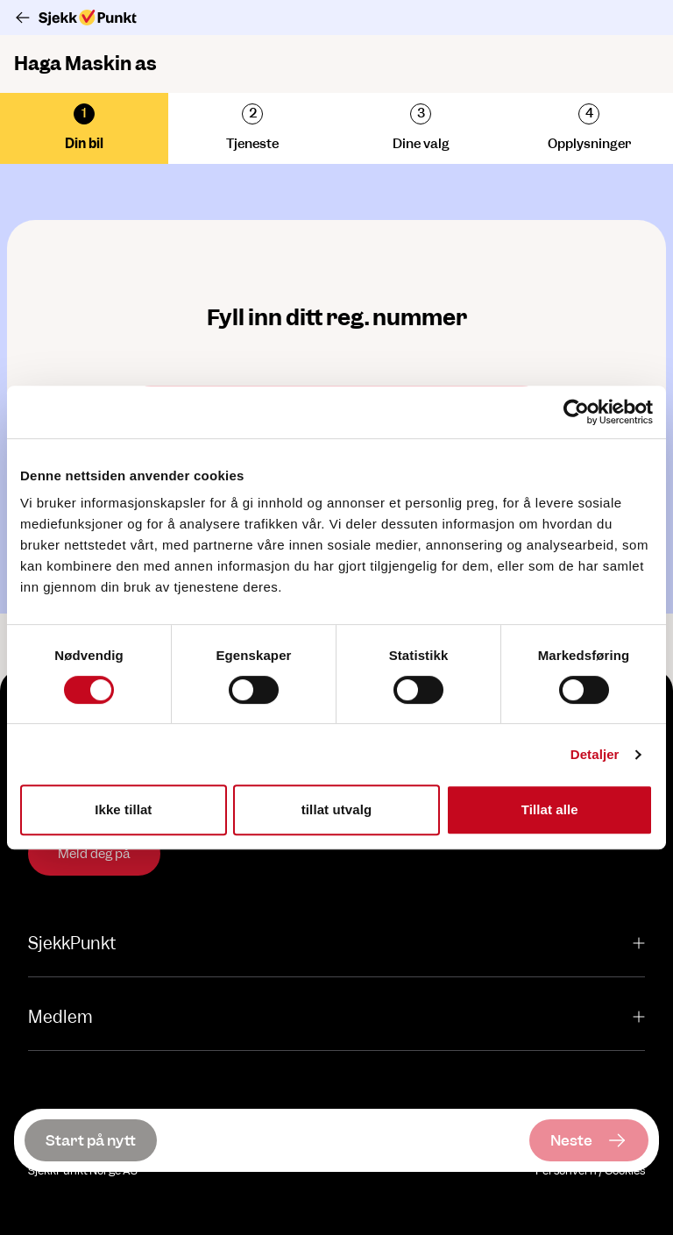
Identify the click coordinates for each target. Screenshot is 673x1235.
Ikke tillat (123, 809)
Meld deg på (94, 853)
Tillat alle (549, 809)
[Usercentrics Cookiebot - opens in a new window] (576, 412)
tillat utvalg (336, 809)
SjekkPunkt (336, 944)
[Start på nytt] (91, 1140)
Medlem (336, 1017)
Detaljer (595, 754)
